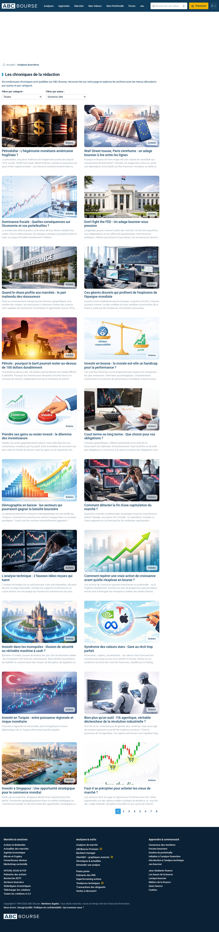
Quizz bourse (156, 886)
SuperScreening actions (88, 879)
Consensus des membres (162, 844)
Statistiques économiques (17, 886)
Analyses (49, 6)
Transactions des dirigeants (91, 887)
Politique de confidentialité (47, 907)
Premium (198, 5)
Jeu (142, 6)
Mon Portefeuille (115, 6)
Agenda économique (14, 852)
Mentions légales (50, 903)
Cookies (153, 889)
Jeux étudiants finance (161, 870)
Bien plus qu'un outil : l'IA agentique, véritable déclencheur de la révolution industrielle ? (117, 720)
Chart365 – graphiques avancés (92, 857)
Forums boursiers (158, 848)
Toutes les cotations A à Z (17, 893)
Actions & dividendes (15, 844)
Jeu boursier (155, 864)
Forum (131, 6)
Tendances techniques (88, 883)
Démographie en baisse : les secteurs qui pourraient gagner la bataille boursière (32, 507)
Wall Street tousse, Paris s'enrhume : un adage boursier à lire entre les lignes (118, 153)
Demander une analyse (88, 865)
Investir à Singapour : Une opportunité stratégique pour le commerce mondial (38, 790)
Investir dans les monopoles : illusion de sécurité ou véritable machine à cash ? (37, 649)
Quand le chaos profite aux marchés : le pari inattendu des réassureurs (34, 294)
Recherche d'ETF (12, 878)
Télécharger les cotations (17, 889)
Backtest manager (85, 853)
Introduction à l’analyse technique (166, 860)
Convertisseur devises (15, 860)
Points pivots (83, 871)
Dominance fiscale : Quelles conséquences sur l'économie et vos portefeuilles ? (36, 224)
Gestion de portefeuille (160, 852)
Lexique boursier (157, 878)
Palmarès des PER (85, 875)
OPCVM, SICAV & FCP (15, 870)
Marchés (79, 6)
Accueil (10, 64)
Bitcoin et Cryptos (13, 856)
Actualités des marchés (16, 848)
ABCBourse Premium (87, 849)
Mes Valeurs (95, 6)
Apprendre (64, 6)
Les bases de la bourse (161, 874)
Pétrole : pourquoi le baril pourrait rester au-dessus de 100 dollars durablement (39, 365)
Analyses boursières (28, 64)
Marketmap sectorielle (15, 864)
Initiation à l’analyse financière (164, 856)
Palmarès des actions (15, 874)
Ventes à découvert (86, 891)
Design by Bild (25, 907)
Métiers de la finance (160, 882)
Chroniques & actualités (88, 861)
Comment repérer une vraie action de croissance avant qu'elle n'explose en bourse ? (120, 578)
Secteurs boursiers (14, 882)
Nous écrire (10, 907)
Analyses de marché (87, 844)
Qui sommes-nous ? (73, 907)
